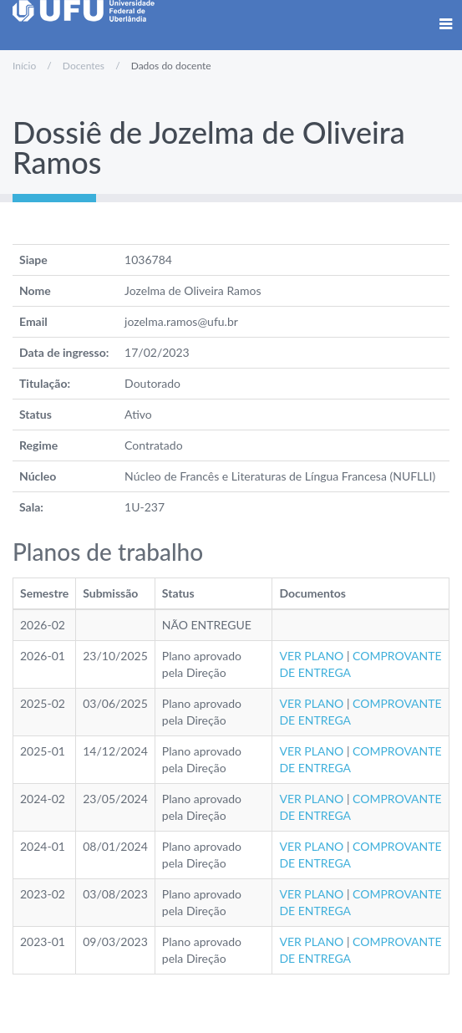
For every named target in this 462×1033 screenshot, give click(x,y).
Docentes (83, 65)
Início (24, 65)
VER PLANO (311, 656)
